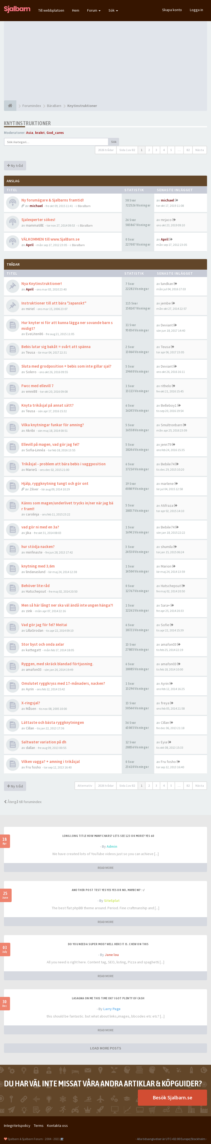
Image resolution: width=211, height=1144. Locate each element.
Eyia (164, 742)
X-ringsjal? (30, 702)
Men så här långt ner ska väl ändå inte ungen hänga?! (67, 605)
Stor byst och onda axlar (42, 644)
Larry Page (111, 1008)
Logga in (196, 9)
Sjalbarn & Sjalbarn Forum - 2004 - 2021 (34, 1139)
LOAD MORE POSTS (105, 1048)
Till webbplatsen (51, 10)
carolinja (32, 514)
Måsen (31, 708)
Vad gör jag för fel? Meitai (44, 624)
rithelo (166, 385)
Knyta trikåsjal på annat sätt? (47, 405)
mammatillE (35, 225)
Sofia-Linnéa (35, 450)
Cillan (30, 728)
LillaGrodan (34, 630)
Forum (94, 10)
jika (28, 532)
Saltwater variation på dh (43, 741)
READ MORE (106, 868)
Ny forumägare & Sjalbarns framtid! (52, 200)
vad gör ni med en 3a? (40, 526)
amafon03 (168, 644)
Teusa (30, 352)
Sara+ (165, 605)
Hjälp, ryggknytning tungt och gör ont (54, 483)
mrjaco (166, 219)
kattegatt (33, 650)
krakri (40, 132)
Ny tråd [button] (15, 165)
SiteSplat (112, 900)
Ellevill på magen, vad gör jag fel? (50, 444)
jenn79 (166, 444)
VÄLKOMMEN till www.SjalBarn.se (50, 239)
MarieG (31, 469)
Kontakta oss (57, 1125)
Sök (113, 10)
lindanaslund (35, 571)
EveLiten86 (34, 333)
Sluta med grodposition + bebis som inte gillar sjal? (66, 366)
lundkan (167, 283)
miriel (30, 308)
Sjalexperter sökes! (38, 219)
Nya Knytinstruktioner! (41, 283)
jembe (166, 303)
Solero (31, 371)
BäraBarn (84, 206)
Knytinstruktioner (27, 123)
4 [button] (164, 150)
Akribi (30, 430)
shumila (167, 546)
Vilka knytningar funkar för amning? (52, 424)
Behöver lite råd (35, 585)
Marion (166, 566)
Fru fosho (33, 767)
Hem (75, 10)
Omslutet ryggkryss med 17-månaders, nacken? (63, 683)
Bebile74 (168, 464)
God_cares (55, 132)
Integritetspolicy (17, 1125)
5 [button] (171, 150)
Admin (112, 846)
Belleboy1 (169, 405)
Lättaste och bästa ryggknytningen (52, 722)
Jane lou (112, 954)
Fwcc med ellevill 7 (37, 385)
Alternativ (85, 785)
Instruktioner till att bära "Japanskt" (53, 303)
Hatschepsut (36, 591)
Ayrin (30, 689)
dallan (30, 747)
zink (29, 610)
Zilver (34, 489)
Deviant (167, 325)
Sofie (165, 624)
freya (165, 703)
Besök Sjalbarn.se (172, 1097)
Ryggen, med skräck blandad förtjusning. (57, 663)
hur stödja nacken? (38, 546)
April (30, 244)
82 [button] (188, 150)
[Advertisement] (105, 61)
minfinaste (34, 552)
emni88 (31, 391)
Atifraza (167, 505)
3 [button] (156, 150)
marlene (167, 483)
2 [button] (149, 150)
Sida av (127, 150)
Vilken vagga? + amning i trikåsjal (50, 761)
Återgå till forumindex (22, 801)
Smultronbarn (171, 425)
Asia (29, 132)
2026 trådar (106, 150)
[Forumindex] (10, 105)
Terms (39, 1125)
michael (36, 205)
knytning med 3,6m (38, 566)
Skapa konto (172, 9)
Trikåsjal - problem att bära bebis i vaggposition (63, 463)
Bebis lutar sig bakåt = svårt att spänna (56, 346)
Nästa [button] (199, 150)
